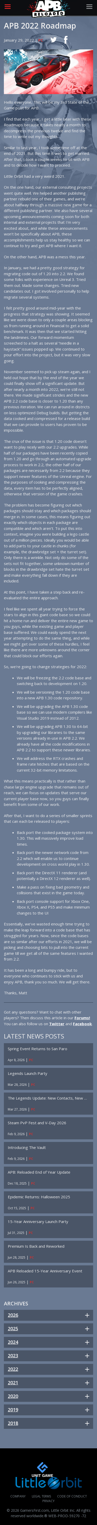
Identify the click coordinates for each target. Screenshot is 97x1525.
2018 (13, 1423)
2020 (13, 1396)
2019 (13, 1409)
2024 (13, 1342)
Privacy (48, 1501)
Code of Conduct (72, 1496)
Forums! (82, 1017)
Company (18, 1496)
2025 (13, 1328)
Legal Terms (41, 1496)
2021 (13, 1382)
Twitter (56, 1023)
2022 (13, 1369)
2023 (13, 1355)
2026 (13, 1315)
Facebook (82, 1023)
